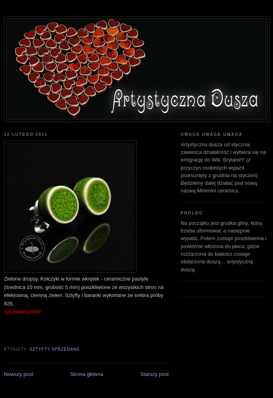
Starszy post (154, 374)
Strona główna (86, 374)
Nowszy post (18, 374)
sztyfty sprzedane (54, 349)
